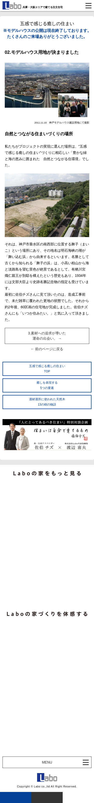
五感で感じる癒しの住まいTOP (47, 368)
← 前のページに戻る (47, 349)
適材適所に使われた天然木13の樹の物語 (47, 401)
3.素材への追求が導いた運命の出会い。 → (47, 335)
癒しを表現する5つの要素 (47, 385)
